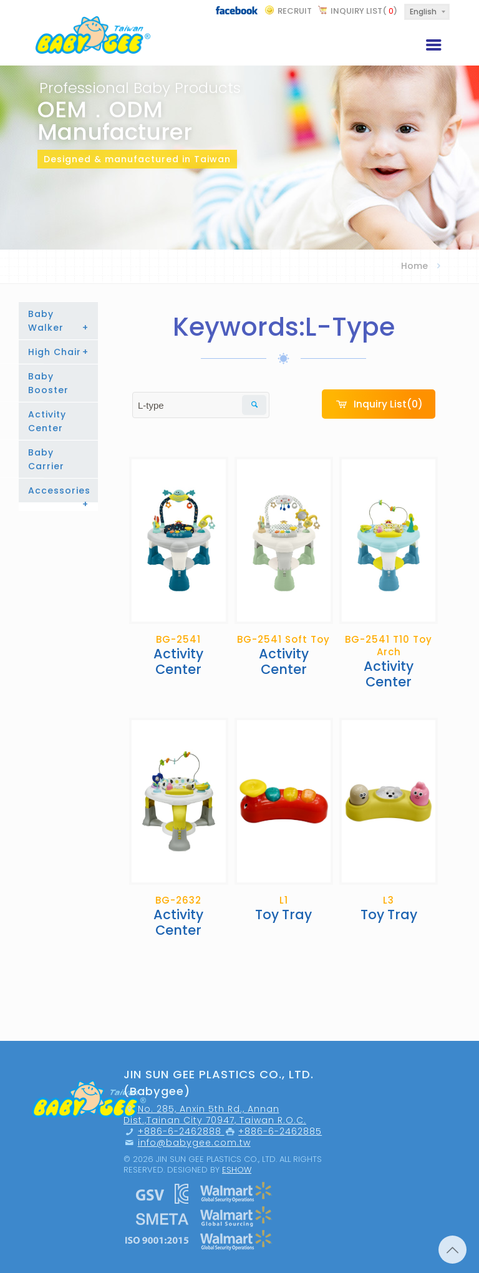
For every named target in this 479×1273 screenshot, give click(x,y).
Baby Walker (58, 321)
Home (414, 266)
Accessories (59, 493)
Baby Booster (48, 383)
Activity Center (47, 421)
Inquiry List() (364, 11)
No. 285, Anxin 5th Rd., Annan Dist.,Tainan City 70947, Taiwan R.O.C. (214, 1114)
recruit (295, 11)
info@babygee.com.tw (194, 1142)
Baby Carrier (46, 459)
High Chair (58, 352)
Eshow (236, 1170)
